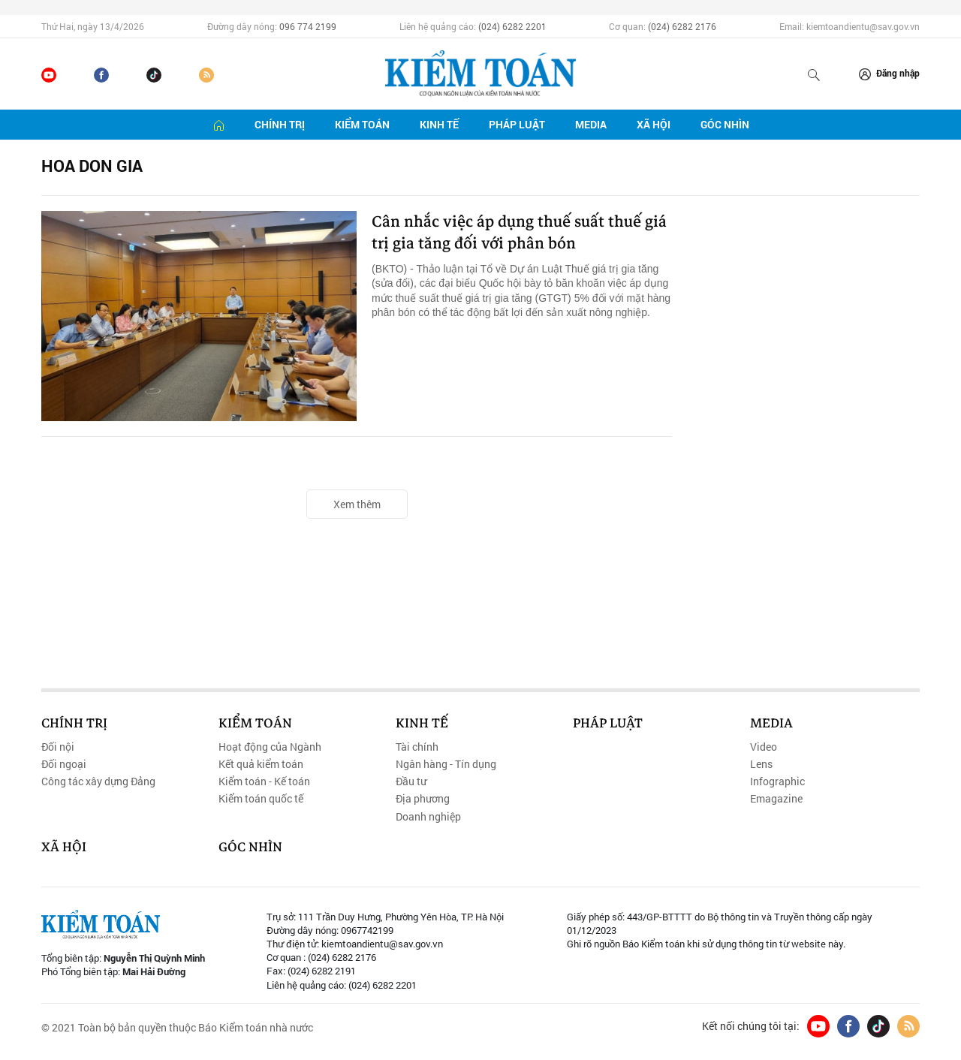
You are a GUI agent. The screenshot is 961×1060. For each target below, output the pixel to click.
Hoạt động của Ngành (269, 747)
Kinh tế (439, 124)
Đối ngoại (63, 764)
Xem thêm (357, 504)
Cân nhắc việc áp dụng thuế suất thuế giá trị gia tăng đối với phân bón (504, 248)
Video (763, 747)
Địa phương (423, 799)
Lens (761, 764)
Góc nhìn (724, 124)
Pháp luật (517, 124)
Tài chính (417, 747)
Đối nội (57, 747)
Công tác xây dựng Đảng (98, 781)
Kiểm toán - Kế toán (264, 781)
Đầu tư (411, 781)
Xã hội (653, 124)
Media (591, 124)
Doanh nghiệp (428, 817)
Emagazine (776, 799)
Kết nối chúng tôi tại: (751, 1026)
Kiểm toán (362, 124)
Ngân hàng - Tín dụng (446, 764)
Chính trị (280, 124)
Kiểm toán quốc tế (260, 799)
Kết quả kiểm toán (260, 764)
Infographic (777, 781)
